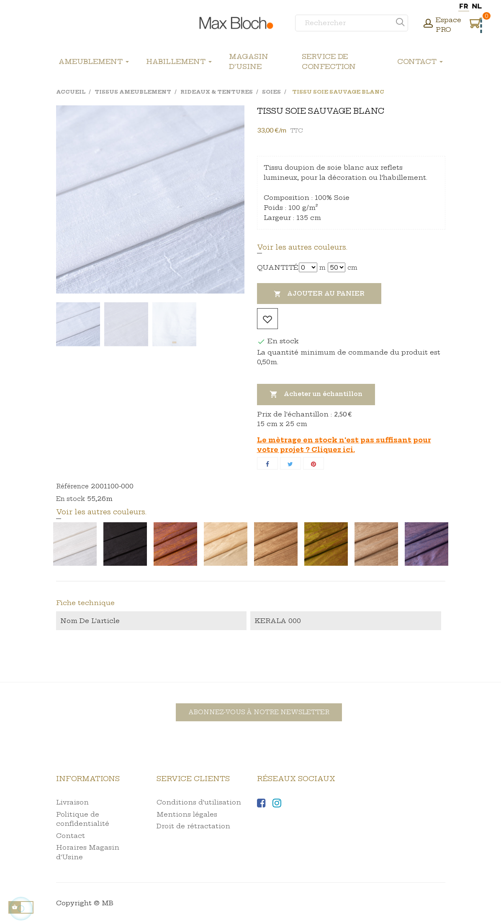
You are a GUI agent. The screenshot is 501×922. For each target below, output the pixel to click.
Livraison (72, 802)
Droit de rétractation (193, 826)
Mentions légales (187, 814)
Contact (70, 836)
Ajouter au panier (319, 294)
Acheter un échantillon (316, 394)
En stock (70, 499)
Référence (72, 486)
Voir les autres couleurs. (302, 247)
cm (352, 267)
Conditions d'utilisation (199, 802)
